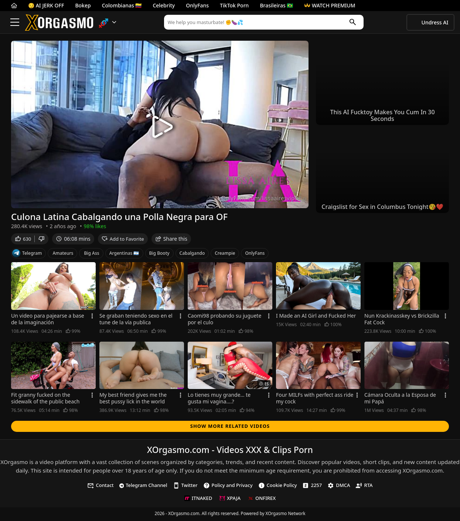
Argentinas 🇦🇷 (124, 254)
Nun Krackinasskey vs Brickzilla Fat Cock (401, 320)
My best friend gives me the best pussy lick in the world (133, 399)
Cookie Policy (277, 486)
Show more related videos (230, 427)
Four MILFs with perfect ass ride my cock (314, 399)
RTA (363, 486)
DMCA (338, 486)
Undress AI (435, 22)
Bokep (83, 5)
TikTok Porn (234, 5)
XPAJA (230, 499)
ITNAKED (198, 499)
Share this (171, 239)
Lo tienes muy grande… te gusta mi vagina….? (219, 399)
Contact (100, 486)
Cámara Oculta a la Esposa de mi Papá (400, 399)
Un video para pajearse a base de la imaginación (47, 320)
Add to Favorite (123, 240)
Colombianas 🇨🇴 (122, 5)
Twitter (185, 486)
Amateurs (62, 254)
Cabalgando (192, 254)
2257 (312, 486)
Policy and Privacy (228, 486)
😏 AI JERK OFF (46, 5)
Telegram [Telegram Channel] (27, 254)
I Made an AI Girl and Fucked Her (316, 317)
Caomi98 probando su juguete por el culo (224, 320)
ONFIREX (262, 499)
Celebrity (164, 5)
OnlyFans (197, 5)
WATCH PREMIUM (329, 5)
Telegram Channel (143, 486)
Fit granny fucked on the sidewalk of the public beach (45, 399)
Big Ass (91, 254)
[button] (107, 22)
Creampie (225, 254)
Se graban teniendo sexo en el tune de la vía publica (136, 320)
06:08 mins (73, 239)
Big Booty (159, 254)
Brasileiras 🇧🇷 (276, 5)
